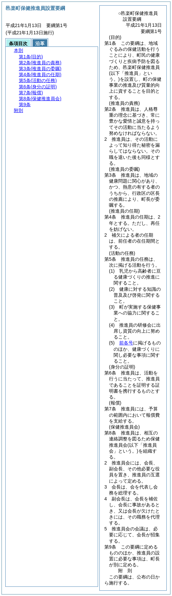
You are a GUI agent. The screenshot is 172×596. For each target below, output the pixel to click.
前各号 (126, 342)
